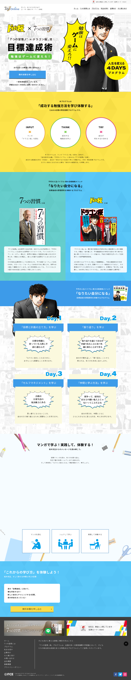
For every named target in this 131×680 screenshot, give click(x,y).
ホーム (76, 8)
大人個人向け (122, 8)
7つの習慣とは (85, 8)
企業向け (113, 8)
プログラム (95, 8)
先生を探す (104, 8)
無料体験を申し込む (27, 75)
